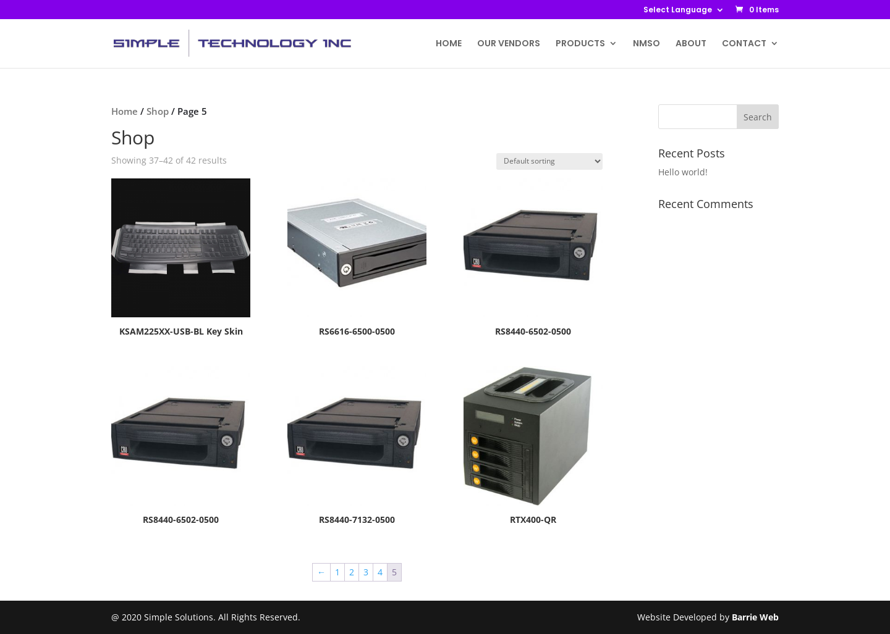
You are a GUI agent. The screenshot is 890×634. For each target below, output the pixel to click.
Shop (157, 111)
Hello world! (683, 172)
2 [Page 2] (351, 572)
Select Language (677, 10)
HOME (449, 44)
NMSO (646, 44)
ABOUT (691, 44)
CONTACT (744, 44)
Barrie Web (755, 617)
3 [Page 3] (365, 572)
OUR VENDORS (508, 44)
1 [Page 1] (337, 572)
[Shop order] (549, 161)
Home (124, 111)
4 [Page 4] (380, 572)
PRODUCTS (580, 44)
